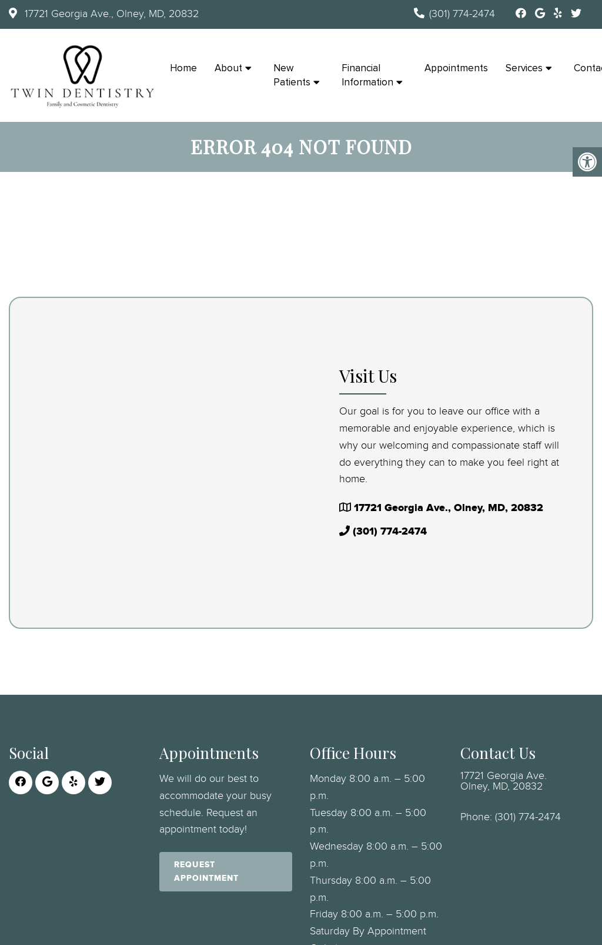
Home (183, 68)
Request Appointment (206, 871)
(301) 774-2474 (462, 14)
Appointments (456, 68)
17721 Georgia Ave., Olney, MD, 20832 (110, 14)
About (228, 68)
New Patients (291, 75)
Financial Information (367, 75)
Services (524, 68)
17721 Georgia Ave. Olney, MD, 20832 (503, 781)
